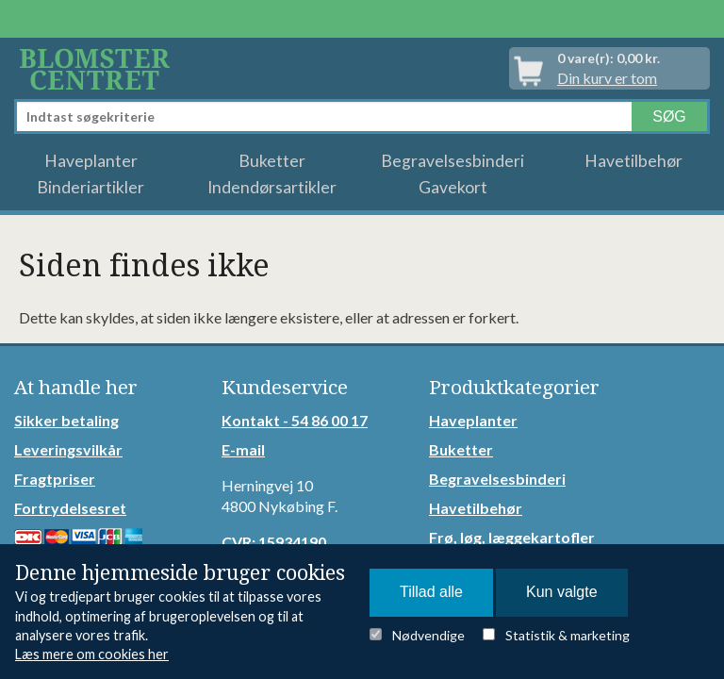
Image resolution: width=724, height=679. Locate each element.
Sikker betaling (66, 420)
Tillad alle (431, 592)
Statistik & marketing (567, 635)
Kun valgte (562, 592)
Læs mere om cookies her (92, 654)
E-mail (243, 449)
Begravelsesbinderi (452, 161)
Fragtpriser (54, 479)
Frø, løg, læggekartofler (512, 537)
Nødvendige (428, 635)
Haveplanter (91, 161)
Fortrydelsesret (70, 508)
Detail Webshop (98, 68)
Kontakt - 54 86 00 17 (295, 420)
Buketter (272, 161)
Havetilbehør (633, 161)
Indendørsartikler (272, 187)
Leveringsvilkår (68, 449)
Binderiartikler (90, 187)
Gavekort (453, 187)
